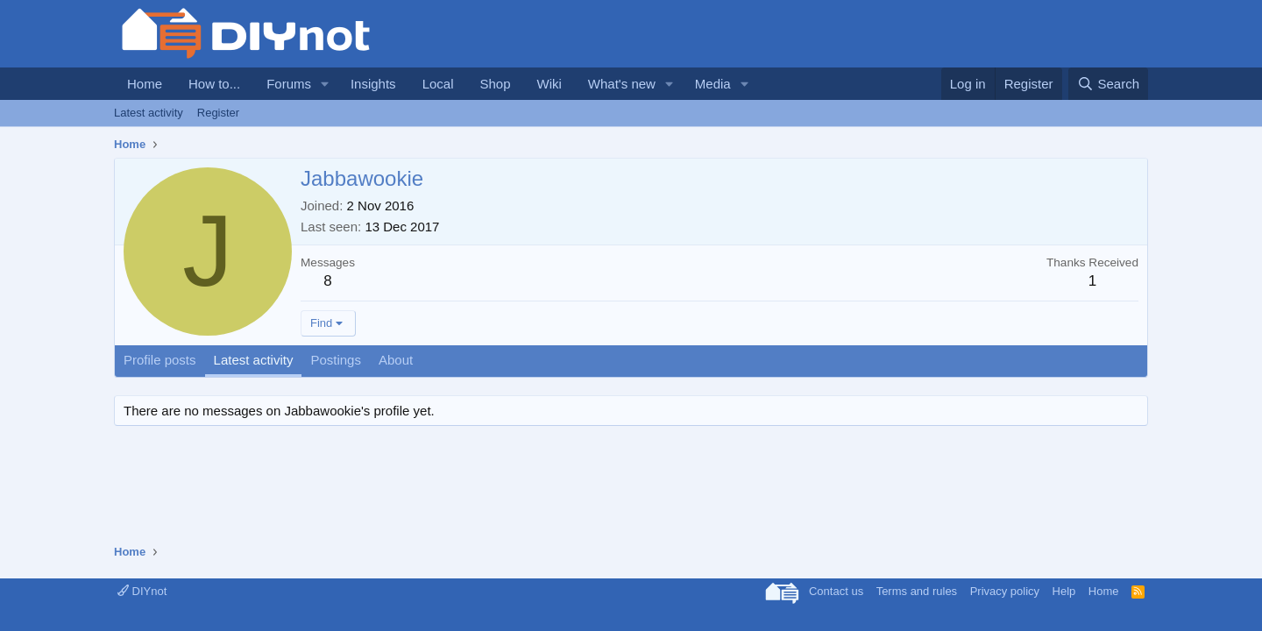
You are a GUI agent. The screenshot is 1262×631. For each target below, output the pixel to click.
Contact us (836, 591)
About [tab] (396, 359)
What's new (622, 83)
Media (713, 83)
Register (218, 112)
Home (144, 83)
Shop (494, 83)
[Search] (1108, 83)
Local (438, 83)
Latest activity (148, 112)
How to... (214, 83)
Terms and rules (916, 591)
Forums (288, 83)
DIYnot (142, 591)
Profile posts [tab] (160, 359)
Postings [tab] (335, 359)
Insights (373, 83)
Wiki (549, 83)
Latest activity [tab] (254, 359)
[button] (325, 83)
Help (1064, 591)
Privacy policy (1004, 591)
